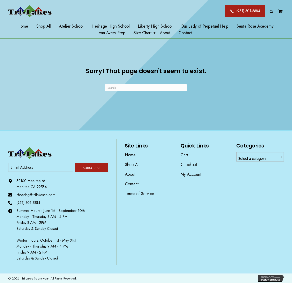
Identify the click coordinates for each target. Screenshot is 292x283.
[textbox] (260, 158)
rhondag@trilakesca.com (35, 195)
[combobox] (260, 156)
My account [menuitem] (191, 174)
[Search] (146, 87)
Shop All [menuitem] (132, 165)
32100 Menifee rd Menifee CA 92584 (31, 183)
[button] (245, 10)
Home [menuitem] (130, 155)
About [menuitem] (130, 174)
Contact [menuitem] (132, 184)
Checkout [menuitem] (189, 165)
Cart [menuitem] (184, 155)
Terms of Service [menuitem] (139, 194)
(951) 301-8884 (28, 202)
